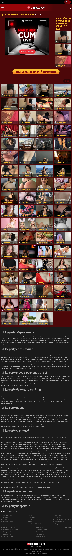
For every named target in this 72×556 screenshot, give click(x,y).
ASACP (36, 547)
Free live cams (40, 534)
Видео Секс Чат (60, 524)
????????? (58, 517)
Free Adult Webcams (41, 532)
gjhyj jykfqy (58, 515)
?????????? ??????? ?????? (63, 519)
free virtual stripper (8, 521)
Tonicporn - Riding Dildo (10, 532)
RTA (31, 547)
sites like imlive (7, 515)
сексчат (3, 2)
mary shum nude (40, 536)
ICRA (40, 547)
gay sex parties (7, 524)
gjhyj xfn (5, 517)
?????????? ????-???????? (10, 529)
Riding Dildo (39, 527)
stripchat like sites (60, 521)
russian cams (7, 534)
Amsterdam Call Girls (41, 529)
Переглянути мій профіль (36, 72)
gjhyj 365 (30, 519)
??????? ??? (31, 521)
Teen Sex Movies (8, 536)
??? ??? (30, 515)
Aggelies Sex (31, 517)
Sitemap (5, 519)
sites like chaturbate (9, 527)
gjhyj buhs (68, 527)
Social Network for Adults (35, 524)
